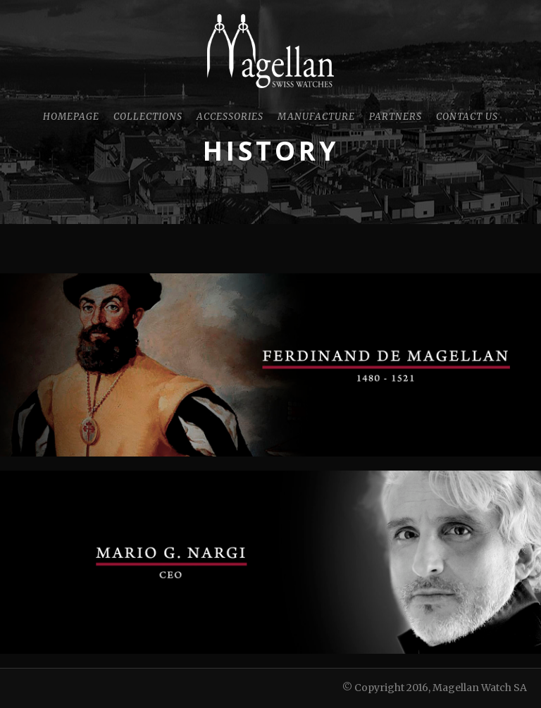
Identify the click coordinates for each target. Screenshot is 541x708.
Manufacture (316, 117)
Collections (147, 117)
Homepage (71, 117)
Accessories (230, 117)
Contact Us (467, 117)
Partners (395, 117)
